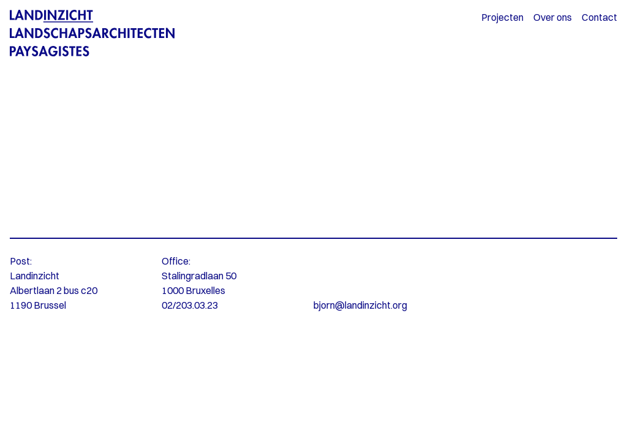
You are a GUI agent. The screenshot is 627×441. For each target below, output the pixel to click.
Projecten (502, 17)
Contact (599, 17)
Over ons (552, 17)
